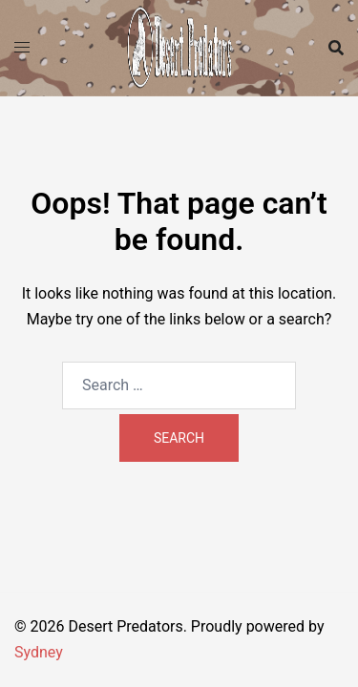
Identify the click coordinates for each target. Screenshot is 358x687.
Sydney (38, 652)
